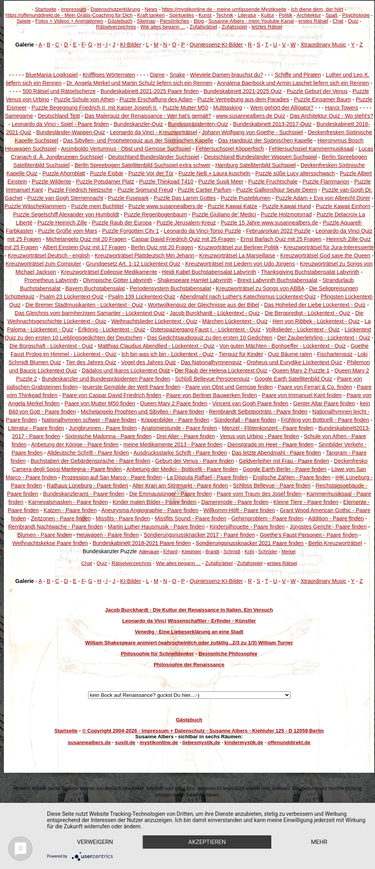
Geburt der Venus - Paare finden (194, 461)
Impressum (73, 9)
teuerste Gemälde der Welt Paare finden (131, 387)
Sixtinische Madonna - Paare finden (108, 436)
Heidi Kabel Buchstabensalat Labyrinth (209, 272)
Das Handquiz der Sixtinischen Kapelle (265, 140)
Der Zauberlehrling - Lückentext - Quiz (323, 338)
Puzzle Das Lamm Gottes (185, 198)
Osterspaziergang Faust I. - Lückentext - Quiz (205, 329)
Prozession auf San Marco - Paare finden (111, 477)
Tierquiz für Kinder (240, 354)
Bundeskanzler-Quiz (138, 124)
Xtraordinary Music (323, 44)
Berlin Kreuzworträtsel (335, 543)
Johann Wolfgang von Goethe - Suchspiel (252, 132)
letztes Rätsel (267, 27)
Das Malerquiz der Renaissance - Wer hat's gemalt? (148, 116)
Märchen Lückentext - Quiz (235, 321)
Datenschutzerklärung (115, 9)
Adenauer (149, 551)
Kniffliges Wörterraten (109, 75)
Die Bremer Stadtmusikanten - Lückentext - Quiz (84, 305)
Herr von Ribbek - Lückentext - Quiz (316, 321)
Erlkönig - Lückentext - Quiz (111, 329)
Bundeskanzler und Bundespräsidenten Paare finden (106, 379)
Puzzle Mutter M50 (185, 107)
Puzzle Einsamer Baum (322, 99)
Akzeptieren (207, 842)
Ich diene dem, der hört (317, 9)
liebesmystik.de (201, 742)
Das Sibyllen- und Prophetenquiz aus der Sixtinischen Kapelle (138, 140)
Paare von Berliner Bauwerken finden (211, 395)
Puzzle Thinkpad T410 (166, 181)
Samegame (19, 116)
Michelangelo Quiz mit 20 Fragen (86, 239)
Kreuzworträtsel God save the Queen (325, 255)
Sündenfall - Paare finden (245, 420)
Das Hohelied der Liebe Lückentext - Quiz (315, 305)
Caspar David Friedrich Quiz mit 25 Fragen (184, 239)
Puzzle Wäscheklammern (35, 206)
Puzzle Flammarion (326, 181)
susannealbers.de (89, 742)
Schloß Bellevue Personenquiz (212, 379)
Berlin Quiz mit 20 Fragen (162, 247)
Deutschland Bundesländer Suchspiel (153, 157)
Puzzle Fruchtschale (272, 181)
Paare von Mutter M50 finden (100, 403)
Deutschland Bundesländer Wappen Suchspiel (260, 157)
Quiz (353, 21)
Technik (224, 15)
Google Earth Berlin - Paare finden (284, 469)
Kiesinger (191, 551)
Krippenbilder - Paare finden (175, 420)
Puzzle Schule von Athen (84, 99)
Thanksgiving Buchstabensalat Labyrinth (310, 272)
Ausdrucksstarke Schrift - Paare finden (180, 453)
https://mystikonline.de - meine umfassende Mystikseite (224, 9)
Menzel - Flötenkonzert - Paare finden (268, 428)
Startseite (45, 9)
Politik (285, 15)
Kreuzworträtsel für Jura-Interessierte (329, 247)
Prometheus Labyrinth (51, 280)
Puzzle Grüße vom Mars (67, 231)
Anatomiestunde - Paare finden (179, 428)
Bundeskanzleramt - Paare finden (83, 494)
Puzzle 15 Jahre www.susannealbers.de (269, 222)
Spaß (331, 15)
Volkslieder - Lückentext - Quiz (303, 329)
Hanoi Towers (341, 107)
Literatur (247, 15)
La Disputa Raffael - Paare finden (207, 477)
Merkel (288, 551)
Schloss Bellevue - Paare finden (271, 485)
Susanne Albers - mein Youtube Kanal (251, 21)
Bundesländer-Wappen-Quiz (70, 132)
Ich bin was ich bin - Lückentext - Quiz (167, 354)
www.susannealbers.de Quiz (250, 116)
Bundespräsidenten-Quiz (198, 124)
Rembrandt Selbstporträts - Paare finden (258, 411)
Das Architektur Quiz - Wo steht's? (331, 116)
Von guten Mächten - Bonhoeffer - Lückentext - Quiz (283, 346)
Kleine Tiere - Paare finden (306, 502)
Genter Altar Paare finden (324, 403)
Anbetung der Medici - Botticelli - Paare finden (182, 469)
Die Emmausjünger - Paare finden (170, 494)
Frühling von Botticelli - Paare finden (325, 420)
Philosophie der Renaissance (189, 664)
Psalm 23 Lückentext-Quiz (71, 296)
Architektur (309, 15)
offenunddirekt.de (288, 742)
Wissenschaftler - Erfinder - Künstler (212, 621)
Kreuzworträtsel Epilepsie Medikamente (109, 272)
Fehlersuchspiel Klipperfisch (230, 149)
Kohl (249, 551)
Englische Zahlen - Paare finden (291, 477)
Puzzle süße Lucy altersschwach (295, 173)
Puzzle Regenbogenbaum (155, 214)
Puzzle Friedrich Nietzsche (80, 190)
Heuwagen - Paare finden (108, 535)
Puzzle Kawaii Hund (286, 206)
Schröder (268, 551)
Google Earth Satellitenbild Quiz (293, 379)
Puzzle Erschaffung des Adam (156, 99)
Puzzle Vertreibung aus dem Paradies (243, 99)
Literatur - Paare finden (36, 428)
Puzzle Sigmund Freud (145, 190)
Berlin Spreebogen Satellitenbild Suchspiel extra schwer (142, 165)
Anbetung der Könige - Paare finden (74, 444)
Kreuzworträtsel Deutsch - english (49, 255)
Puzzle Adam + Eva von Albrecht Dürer (323, 198)
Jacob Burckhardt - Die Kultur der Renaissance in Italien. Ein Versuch (189, 610)
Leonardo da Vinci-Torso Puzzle (202, 231)
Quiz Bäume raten (290, 354)
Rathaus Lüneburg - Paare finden (87, 485)
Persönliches (174, 21)
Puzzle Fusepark (128, 198)
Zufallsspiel (234, 27)
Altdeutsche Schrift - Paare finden (88, 453)
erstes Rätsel (313, 21)
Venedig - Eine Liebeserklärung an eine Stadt (189, 632)
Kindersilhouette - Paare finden (247, 527)
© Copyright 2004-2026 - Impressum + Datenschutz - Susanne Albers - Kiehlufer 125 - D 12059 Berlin (203, 731)
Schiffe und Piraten (298, 75)
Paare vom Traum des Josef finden (258, 494)
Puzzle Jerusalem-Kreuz (186, 222)
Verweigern (95, 842)
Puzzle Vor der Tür (151, 173)
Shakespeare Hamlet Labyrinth (195, 280)
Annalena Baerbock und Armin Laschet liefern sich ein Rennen (293, 83)
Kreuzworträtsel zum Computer (43, 264)
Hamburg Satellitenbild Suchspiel (255, 165)
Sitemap (146, 21)
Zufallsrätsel (203, 27)
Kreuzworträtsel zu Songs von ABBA (260, 288)
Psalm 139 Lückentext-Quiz (141, 296)
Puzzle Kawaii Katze (232, 206)
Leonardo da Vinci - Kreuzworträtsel (153, 132)
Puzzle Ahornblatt (63, 173)
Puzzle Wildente (51, 181)
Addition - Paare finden (336, 518)
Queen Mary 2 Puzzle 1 (300, 370)
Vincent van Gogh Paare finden (250, 403)
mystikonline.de (159, 742)
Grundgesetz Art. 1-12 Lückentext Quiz (133, 264)
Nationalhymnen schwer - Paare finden (89, 420)
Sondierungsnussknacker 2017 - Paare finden (199, 535)
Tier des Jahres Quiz (91, 362)
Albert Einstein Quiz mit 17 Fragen (84, 247)
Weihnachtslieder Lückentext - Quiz (154, 321)
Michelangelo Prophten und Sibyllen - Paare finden (142, 411)
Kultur (267, 15)
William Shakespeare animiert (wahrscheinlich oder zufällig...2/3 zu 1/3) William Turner (189, 643)
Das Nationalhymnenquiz (211, 362)
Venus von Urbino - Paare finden (259, 436)
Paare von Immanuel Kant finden (302, 395)
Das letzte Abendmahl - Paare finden (276, 453)
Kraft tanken (150, 15)
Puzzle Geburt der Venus (317, 91)
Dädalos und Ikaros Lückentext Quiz (126, 370)
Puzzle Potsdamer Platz (105, 181)
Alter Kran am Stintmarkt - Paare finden (180, 485)
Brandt (212, 551)
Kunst (204, 15)
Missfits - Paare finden (123, 518)
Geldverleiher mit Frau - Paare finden (284, 461)
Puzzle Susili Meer (220, 181)
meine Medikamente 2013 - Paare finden (172, 444)
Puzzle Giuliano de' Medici (224, 214)
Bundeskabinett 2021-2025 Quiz (243, 91)
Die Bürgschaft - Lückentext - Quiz (51, 346)
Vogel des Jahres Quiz (148, 362)
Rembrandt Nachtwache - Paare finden (55, 527)
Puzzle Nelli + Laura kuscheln (214, 173)
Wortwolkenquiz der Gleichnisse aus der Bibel (204, 305)
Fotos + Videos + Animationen (69, 21)
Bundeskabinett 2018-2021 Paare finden (142, 543)
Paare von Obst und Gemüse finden (229, 387)
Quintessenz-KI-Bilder (216, 44)
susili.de (125, 742)
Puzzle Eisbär (107, 173)
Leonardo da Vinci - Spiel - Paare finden (60, 124)
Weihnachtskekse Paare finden (50, 543)
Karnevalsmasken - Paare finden (68, 502)
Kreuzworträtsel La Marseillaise (237, 255)
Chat (338, 21)
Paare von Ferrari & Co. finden (315, 387)
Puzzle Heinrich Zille (62, 222)
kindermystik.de (243, 742)
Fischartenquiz (335, 354)
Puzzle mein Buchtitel (97, 206)
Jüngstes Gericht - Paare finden (328, 527)
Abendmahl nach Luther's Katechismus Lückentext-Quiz (248, 296)
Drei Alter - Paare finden (186, 436)
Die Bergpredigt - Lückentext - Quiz (307, 313)
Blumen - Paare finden (44, 535)
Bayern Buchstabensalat (95, 288)
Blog (199, 21)
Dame (157, 75)
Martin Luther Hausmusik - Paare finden (156, 527)
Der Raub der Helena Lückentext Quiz (221, 370)
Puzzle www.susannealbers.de (165, 206)
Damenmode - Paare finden (235, 502)
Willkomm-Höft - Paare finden (239, 510)
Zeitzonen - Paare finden (61, 518)
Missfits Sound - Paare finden (190, 518)
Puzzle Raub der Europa (122, 222)
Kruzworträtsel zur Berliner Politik (238, 247)
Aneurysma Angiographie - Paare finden (149, 510)
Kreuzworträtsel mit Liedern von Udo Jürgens (240, 264)
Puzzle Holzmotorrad (286, 214)
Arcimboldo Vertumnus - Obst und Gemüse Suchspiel (126, 149)
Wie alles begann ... (163, 27)
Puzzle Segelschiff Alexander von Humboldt (66, 214)
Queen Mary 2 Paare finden (173, 403)
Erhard (170, 551)
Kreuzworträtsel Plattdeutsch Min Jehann (144, 255)
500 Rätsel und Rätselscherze (59, 91)
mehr (319, 842)
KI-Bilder (130, 44)
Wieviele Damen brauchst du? (226, 75)
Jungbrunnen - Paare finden (103, 428)
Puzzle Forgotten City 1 (130, 231)
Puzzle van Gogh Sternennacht (65, 198)
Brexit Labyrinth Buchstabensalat (277, 280)
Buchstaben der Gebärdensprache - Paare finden (90, 461)
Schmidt (232, 551)
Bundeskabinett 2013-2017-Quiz (272, 124)
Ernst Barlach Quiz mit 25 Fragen (280, 239)
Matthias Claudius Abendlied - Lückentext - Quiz (156, 346)
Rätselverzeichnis (116, 27)
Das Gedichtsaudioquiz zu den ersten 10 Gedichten (209, 338)
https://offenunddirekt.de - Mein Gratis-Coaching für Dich (69, 15)
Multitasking (227, 107)
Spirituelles (181, 15)
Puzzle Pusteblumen (246, 198)
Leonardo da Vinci (144, 621)
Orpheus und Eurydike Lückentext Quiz (294, 362)
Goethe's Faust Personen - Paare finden (308, 535)
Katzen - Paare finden (70, 510)
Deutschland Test (59, 116)
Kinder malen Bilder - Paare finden (155, 502)
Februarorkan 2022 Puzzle (278, 231)
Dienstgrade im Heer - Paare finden (270, 444)
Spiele (24, 21)
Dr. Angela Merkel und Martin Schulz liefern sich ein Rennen (140, 83)
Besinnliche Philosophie (227, 654)
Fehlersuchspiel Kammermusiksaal (311, 149)
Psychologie (356, 15)
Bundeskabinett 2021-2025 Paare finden (150, 91)
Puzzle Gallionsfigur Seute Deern (276, 190)
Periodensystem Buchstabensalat (170, 288)
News (151, 9)
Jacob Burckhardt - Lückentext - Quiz (215, 313)
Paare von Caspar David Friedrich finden (111, 395)
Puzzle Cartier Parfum (204, 190)
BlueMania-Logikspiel (51, 75)
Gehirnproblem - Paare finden (267, 518)
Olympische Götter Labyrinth (117, 280)
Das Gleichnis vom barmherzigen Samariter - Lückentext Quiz (90, 313)
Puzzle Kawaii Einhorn (343, 206)
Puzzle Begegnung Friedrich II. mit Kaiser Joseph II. (95, 107)
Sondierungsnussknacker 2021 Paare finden (250, 543)
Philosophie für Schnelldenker (157, 654)
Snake (177, 75)
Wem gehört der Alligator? (282, 107)
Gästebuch (120, 21)
